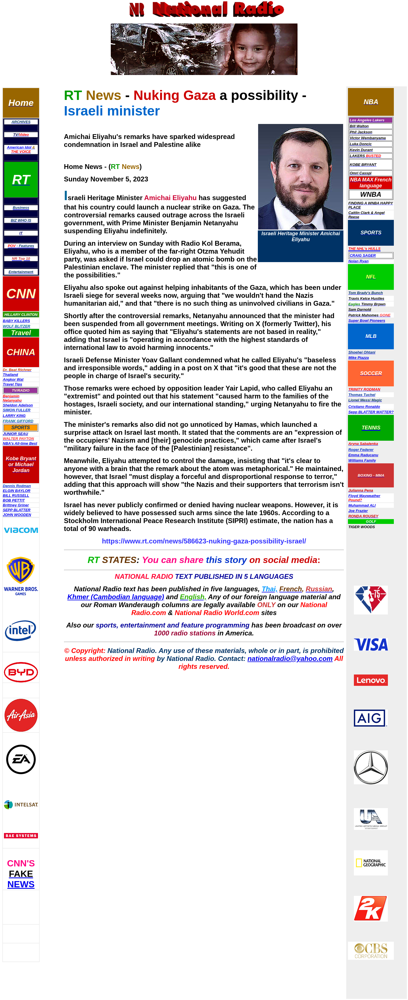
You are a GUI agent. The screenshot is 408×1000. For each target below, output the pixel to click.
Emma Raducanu (363, 455)
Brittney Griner (16, 505)
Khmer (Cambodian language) (115, 597)
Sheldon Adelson (18, 405)
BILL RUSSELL (16, 495)
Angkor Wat (13, 379)
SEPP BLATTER (17, 510)
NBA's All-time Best (20, 443)
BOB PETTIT (14, 500)
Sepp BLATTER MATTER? (371, 412)
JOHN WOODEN (17, 515)
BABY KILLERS (16, 321)
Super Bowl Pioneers (366, 320)
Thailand (10, 374)
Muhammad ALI (361, 505)
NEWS (21, 884)
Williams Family (362, 460)
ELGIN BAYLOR (16, 491)
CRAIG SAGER (363, 255)
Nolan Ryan (358, 261)
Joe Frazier (358, 511)
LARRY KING (14, 416)
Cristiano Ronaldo (364, 406)
